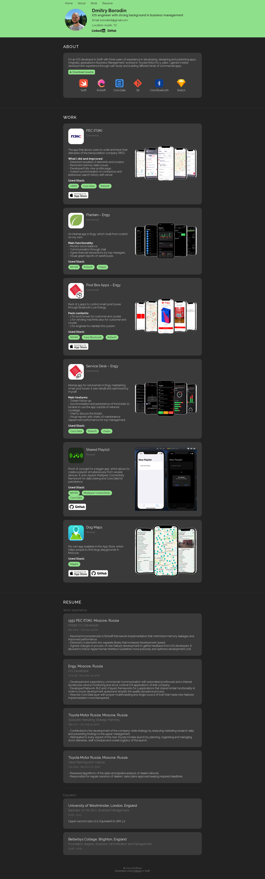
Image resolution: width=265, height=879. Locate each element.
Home (69, 3)
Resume (107, 3)
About (82, 3)
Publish (137, 871)
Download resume (82, 72)
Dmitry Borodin (109, 9)
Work (94, 3)
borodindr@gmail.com (114, 20)
